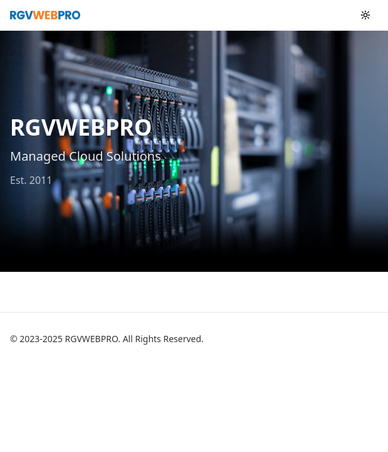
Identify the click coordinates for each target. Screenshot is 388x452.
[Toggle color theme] (365, 15)
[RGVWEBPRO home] (45, 15)
